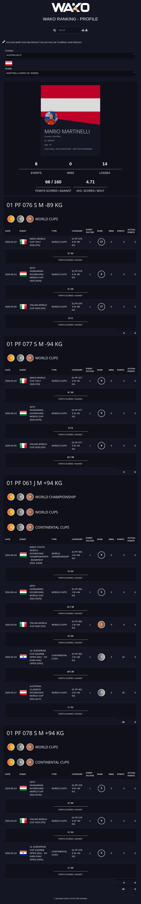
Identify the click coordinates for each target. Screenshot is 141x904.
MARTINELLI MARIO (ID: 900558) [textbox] (22, 73)
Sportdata (83, 899)
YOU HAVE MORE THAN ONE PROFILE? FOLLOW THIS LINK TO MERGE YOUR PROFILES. (42, 42)
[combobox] (70, 56)
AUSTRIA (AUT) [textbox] (14, 55)
